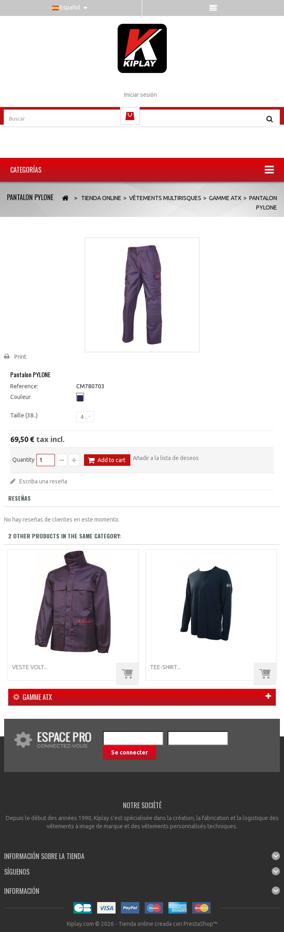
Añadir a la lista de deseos (166, 458)
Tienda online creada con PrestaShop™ (168, 924)
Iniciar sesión (140, 94)
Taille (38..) (24, 415)
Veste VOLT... (30, 667)
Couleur (21, 397)
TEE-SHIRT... (165, 667)
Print (20, 356)
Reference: (24, 386)
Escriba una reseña (42, 481)
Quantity (23, 459)
